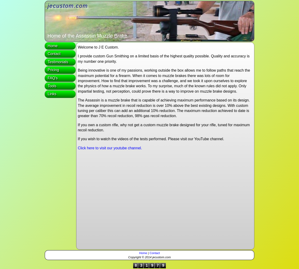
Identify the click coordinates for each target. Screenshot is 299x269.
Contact (54, 54)
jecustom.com (68, 6)
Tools (52, 86)
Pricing (53, 70)
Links (52, 94)
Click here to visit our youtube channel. (110, 148)
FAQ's (53, 78)
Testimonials (58, 62)
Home (53, 46)
